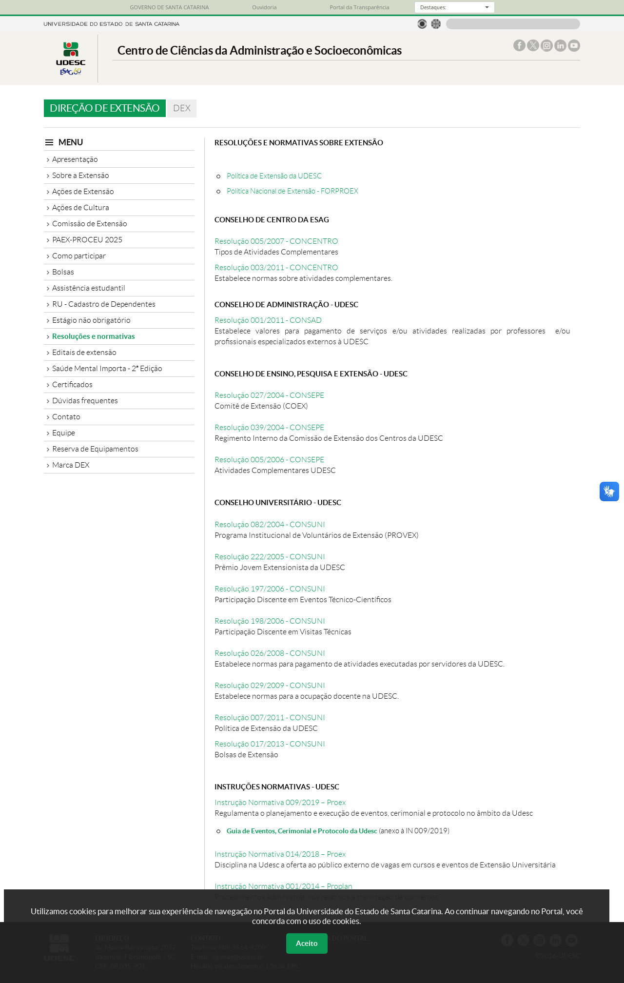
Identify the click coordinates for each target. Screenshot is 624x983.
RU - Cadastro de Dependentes (104, 304)
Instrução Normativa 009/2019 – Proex (280, 802)
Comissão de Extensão (89, 223)
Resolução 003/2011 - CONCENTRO (276, 267)
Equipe (63, 433)
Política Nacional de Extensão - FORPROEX (292, 191)
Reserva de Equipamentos (95, 449)
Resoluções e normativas (93, 336)
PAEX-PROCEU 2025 (87, 240)
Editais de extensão (84, 352)
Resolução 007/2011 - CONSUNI (269, 717)
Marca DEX (70, 465)
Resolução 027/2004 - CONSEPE (269, 395)
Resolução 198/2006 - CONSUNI (269, 621)
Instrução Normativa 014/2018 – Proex (280, 854)
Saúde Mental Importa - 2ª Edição (107, 368)
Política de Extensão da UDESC (274, 176)
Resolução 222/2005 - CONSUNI (269, 556)
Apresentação (75, 159)
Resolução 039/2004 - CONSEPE (269, 427)
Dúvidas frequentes (85, 400)
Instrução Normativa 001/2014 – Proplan (283, 886)
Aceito (307, 943)
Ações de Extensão (83, 191)
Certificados (72, 384)
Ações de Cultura (80, 207)
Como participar (79, 256)
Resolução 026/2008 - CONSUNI (269, 653)
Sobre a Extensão (80, 175)
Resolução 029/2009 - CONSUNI (269, 685)
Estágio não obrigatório (91, 320)
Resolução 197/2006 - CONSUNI (269, 589)
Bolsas (63, 272)
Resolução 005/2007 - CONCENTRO (276, 241)
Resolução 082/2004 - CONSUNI (269, 524)
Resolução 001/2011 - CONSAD (268, 320)
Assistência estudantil (88, 288)
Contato (66, 417)
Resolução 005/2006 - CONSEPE (269, 459)
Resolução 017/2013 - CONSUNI (269, 744)
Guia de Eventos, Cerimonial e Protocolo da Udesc (302, 830)
